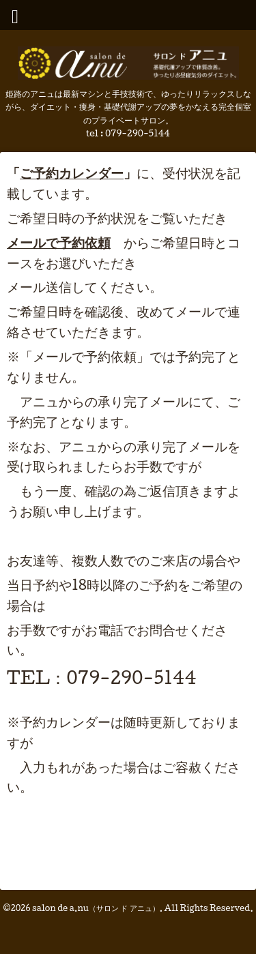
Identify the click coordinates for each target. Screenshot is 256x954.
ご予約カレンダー (72, 172)
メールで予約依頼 (59, 242)
